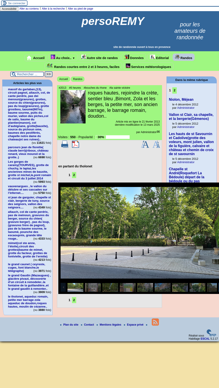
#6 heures (75, 87)
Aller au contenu (29, 8)
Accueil (36, 58)
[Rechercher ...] (27, 74)
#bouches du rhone (95, 87)
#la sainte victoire (120, 87)
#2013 (62, 87)
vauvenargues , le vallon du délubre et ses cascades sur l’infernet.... (27, 190)
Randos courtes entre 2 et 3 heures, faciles (83, 66)
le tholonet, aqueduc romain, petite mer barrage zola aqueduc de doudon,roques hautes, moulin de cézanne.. (28, 301)
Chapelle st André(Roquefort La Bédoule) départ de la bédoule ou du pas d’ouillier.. (186, 177)
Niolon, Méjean (181, 99)
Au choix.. (63, 57)
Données (134, 57)
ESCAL (205, 338)
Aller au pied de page (80, 8)
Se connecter (16, 3)
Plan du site (69, 324)
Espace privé (134, 324)
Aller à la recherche (53, 8)
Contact (88, 324)
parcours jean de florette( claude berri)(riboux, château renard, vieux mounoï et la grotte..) (28, 152)
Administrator (149, 132)
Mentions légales (109, 324)
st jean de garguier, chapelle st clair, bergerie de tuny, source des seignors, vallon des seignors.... (29, 202)
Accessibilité (9, 8)
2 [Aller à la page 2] (74, 175)
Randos (183, 57)
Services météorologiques (148, 66)
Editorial (159, 57)
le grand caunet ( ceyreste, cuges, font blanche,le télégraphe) (26, 268)
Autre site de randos (99, 57)
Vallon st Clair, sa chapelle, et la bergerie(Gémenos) (191, 117)
